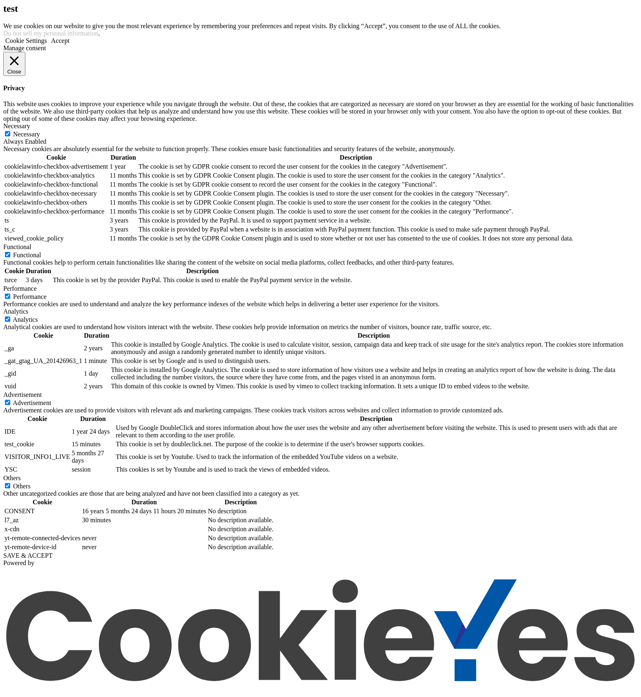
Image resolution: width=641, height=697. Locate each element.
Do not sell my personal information (50, 33)
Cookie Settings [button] (26, 40)
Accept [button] (60, 40)
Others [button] (12, 477)
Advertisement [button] (22, 394)
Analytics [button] (15, 311)
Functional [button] (17, 246)
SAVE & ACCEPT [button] (28, 555)
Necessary (26, 134)
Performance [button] (20, 288)
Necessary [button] (16, 125)
